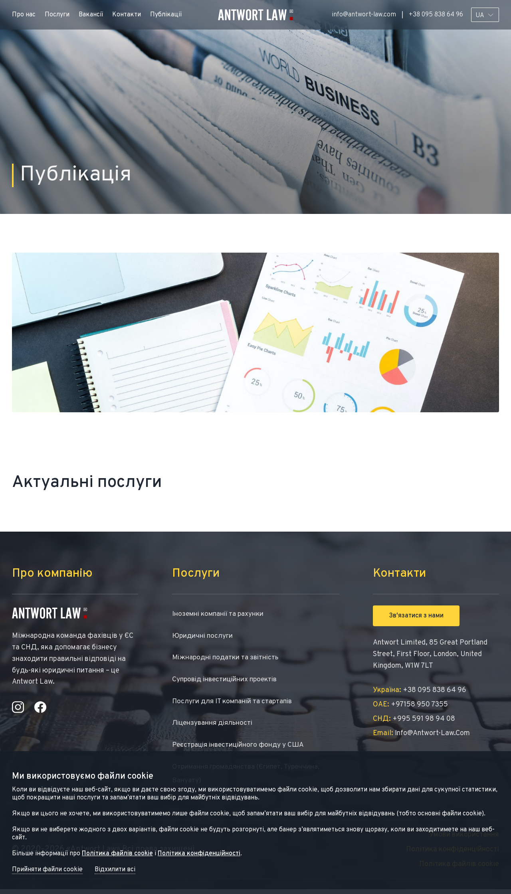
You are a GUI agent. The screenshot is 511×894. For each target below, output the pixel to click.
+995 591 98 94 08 (414, 719)
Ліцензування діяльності (214, 726)
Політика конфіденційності (199, 854)
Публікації (166, 15)
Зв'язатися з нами (416, 616)
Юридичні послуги (203, 636)
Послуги (57, 15)
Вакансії (91, 15)
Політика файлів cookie (117, 854)
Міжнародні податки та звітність (227, 659)
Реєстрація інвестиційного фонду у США (241, 748)
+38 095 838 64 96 (436, 15)
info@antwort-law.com (364, 15)
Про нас (24, 15)
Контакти (126, 15)
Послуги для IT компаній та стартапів (235, 703)
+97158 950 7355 (410, 704)
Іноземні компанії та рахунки (220, 614)
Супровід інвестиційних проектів (227, 681)
